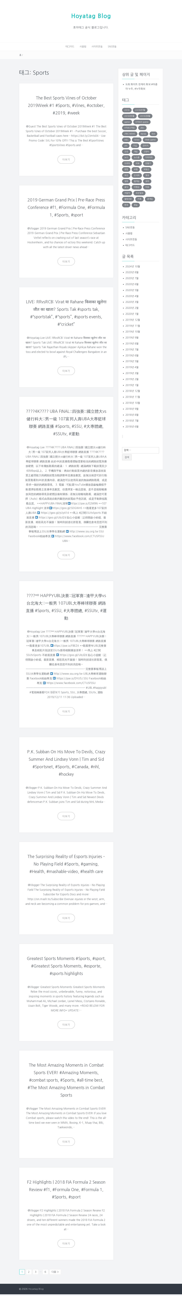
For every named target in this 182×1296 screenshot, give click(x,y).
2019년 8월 (131, 343)
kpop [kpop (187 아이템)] (143, 133)
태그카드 (71, 46)
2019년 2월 (131, 378)
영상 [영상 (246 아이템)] (147, 175)
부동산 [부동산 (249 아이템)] (146, 169)
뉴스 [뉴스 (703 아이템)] (126, 157)
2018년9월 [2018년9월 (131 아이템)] (145, 116)
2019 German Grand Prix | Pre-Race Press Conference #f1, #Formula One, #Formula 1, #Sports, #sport (66, 206)
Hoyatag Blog (91, 16)
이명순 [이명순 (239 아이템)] (136, 187)
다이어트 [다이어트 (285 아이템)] (149, 157)
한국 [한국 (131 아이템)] (126, 205)
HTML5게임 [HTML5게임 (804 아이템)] (129, 127)
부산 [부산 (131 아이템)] (126, 175)
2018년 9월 (131, 408)
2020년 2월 (131, 307)
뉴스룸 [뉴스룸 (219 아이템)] (136, 157)
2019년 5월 (131, 361)
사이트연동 (96, 46)
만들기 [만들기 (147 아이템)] (148, 163)
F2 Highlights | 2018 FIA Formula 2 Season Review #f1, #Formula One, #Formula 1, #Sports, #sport (66, 1191)
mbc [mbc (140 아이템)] (126, 139)
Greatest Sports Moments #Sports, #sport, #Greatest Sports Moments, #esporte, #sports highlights (66, 969)
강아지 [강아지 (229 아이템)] (145, 145)
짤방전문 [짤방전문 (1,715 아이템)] (128, 199)
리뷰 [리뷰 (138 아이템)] (137, 163)
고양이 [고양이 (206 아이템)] (146, 151)
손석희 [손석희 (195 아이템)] (136, 175)
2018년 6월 (131, 426)
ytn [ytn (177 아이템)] (125, 145)
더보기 (66, 159)
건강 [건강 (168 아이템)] (126, 151)
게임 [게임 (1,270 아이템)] (136, 151)
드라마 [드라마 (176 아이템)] (127, 163)
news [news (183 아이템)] (136, 139)
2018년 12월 (132, 390)
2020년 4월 (131, 295)
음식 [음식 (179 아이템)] (126, 187)
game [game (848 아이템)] (127, 122)
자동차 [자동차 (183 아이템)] (127, 193)
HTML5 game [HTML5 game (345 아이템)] (142, 122)
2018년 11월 (132, 396)
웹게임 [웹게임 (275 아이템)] (136, 181)
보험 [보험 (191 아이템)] (136, 169)
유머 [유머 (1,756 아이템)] (147, 181)
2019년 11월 (132, 325)
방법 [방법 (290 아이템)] (126, 169)
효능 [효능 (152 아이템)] (136, 205)
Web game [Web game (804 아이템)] (150, 139)
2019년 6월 (131, 355)
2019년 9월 (131, 337)
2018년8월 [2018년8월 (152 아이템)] (129, 116)
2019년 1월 (131, 384)
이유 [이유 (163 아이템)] (147, 187)
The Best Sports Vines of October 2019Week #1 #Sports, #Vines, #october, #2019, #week (66, 104)
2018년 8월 (131, 414)
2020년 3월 (131, 301)
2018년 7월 (131, 420)
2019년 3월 (131, 372)
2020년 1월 (131, 313)
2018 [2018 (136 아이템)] (126, 110)
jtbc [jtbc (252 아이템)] (142, 127)
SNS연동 (111, 46)
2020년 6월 (131, 283)
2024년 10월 (132, 266)
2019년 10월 (132, 331)
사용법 (83, 46)
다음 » (55, 1273)
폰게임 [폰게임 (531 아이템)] (150, 199)
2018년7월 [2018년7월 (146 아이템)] (140, 110)
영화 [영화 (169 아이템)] (126, 181)
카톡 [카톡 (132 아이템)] (139, 199)
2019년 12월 (132, 319)
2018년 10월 (132, 402)
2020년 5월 (131, 289)
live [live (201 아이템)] (153, 133)
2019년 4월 (131, 367)
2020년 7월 (131, 278)
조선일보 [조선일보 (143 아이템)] (139, 193)
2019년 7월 (131, 349)
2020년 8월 (131, 272)
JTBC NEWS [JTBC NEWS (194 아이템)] (129, 133)
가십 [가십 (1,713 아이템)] (135, 145)
